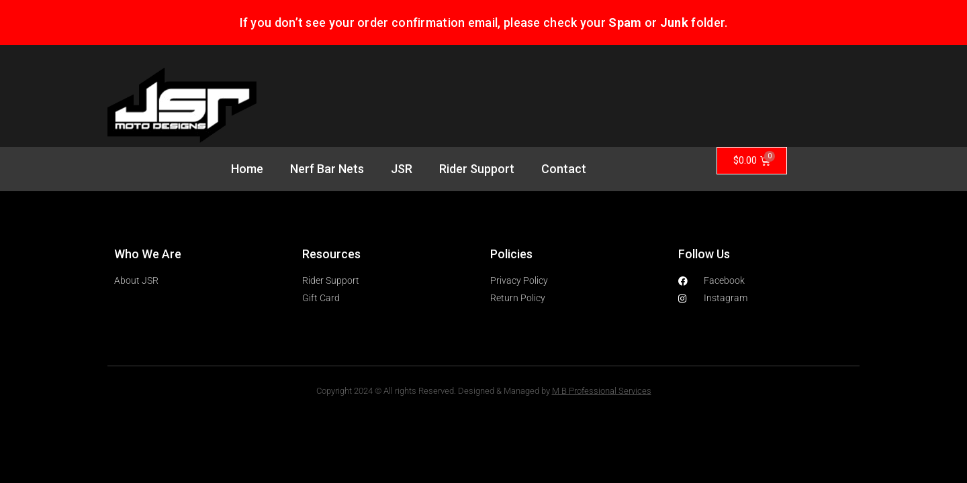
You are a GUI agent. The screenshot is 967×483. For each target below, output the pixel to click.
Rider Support (476, 169)
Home (247, 169)
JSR (401, 169)
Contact (563, 169)
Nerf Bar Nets (327, 169)
